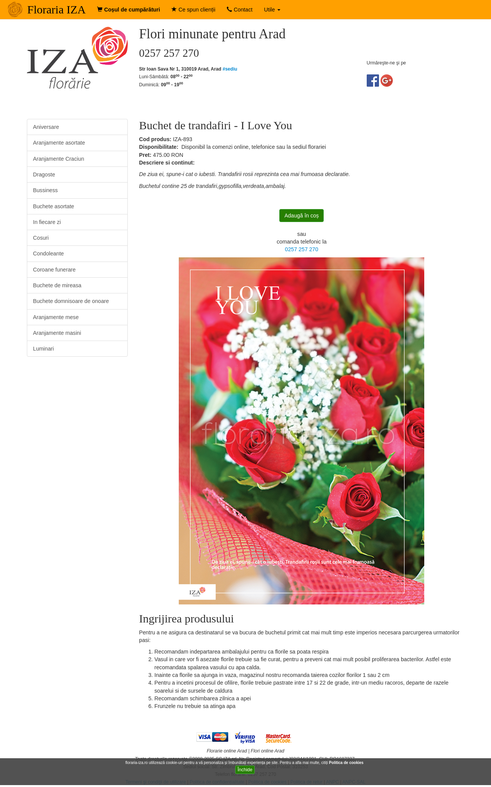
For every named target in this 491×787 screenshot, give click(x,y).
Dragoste (44, 174)
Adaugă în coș (301, 215)
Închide (244, 769)
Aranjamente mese (56, 317)
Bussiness (45, 190)
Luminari (43, 349)
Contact (239, 10)
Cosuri (41, 238)
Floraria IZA (56, 9)
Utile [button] (272, 10)
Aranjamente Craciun (58, 159)
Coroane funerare (54, 270)
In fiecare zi (47, 222)
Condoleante (48, 253)
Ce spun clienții (193, 10)
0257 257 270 (301, 249)
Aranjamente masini (57, 333)
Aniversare (46, 127)
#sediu (229, 69)
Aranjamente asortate (59, 143)
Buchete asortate (53, 206)
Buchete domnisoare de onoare (71, 301)
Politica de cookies (347, 763)
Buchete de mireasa (57, 285)
